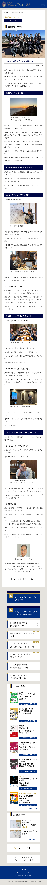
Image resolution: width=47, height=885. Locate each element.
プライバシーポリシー (23, 872)
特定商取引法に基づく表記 (23, 875)
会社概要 (23, 869)
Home (6, 12)
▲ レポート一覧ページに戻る (23, 579)
